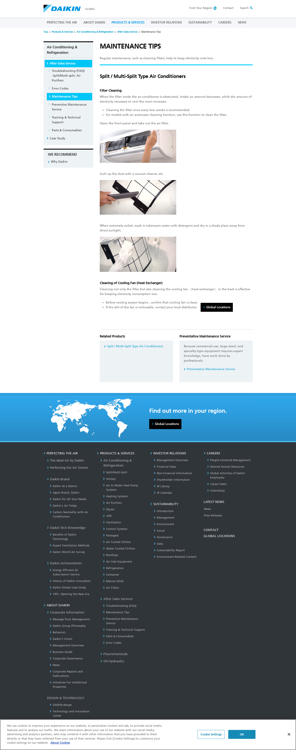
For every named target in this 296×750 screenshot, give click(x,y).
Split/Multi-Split (115, 472)
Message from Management (70, 619)
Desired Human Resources (225, 466)
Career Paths (217, 484)
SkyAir (109, 509)
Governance (163, 537)
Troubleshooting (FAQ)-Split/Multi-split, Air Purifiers (68, 75)
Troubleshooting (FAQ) (119, 605)
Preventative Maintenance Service (211, 369)
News (55, 665)
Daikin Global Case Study (68, 587)
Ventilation (112, 522)
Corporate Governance (66, 658)
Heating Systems (115, 496)
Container (111, 574)
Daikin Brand (58, 479)
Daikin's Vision (61, 638)
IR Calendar (163, 492)
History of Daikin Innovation (70, 581)
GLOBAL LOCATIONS (219, 536)
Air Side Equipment (117, 561)
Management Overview (67, 645)
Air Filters (111, 587)
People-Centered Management (228, 460)
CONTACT (211, 530)
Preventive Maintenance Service (69, 107)
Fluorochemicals (114, 654)
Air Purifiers (112, 502)
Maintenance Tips (64, 96)
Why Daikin (59, 161)
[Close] (289, 735)
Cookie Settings (211, 735)
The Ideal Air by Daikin (65, 460)
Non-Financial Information (173, 473)
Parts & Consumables (66, 130)
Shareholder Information (172, 479)
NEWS (242, 22)
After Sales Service (127, 31)
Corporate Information (65, 612)
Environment (164, 524)
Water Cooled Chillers (119, 548)
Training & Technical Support (66, 120)
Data (158, 543)
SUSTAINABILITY (200, 22)
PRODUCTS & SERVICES (128, 22)
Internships (216, 490)
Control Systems (115, 529)
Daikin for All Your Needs (68, 499)
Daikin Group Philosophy (68, 625)
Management (164, 517)
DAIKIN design (61, 704)
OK (242, 735)
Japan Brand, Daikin (64, 492)
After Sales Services (116, 599)
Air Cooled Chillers (117, 542)
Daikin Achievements (64, 563)
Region (200, 8)
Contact (228, 8)
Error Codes (60, 88)
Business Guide (61, 652)
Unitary (109, 478)
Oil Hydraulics (112, 661)
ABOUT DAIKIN (94, 22)
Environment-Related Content (175, 556)
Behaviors (58, 632)
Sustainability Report (169, 550)
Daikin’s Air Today (63, 505)
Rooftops (110, 555)
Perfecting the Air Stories (67, 468)
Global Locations (218, 307)
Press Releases (213, 515)
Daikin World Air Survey (67, 552)
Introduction (164, 511)
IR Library (162, 486)
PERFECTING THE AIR (62, 22)
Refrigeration (113, 568)
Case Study (57, 138)
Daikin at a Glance (63, 486)
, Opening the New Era (69, 594)
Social (159, 530)
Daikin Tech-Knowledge (66, 528)
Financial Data (165, 466)
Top (46, 31)
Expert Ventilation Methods (70, 545)
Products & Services (62, 31)
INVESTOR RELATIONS (166, 22)
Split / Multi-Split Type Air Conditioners (135, 346)
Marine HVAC (113, 581)
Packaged (110, 535)
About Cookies (60, 744)
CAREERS (224, 22)
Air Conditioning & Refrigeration (95, 31)
